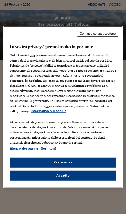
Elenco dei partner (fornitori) (33, 148)
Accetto (63, 175)
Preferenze (63, 162)
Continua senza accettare (98, 33)
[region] (63, 107)
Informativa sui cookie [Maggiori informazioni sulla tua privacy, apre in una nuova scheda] (48, 111)
